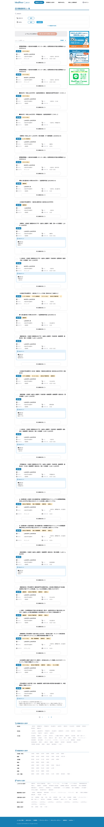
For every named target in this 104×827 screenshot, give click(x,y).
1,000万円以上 (34, 802)
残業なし (33, 785)
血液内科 (59, 726)
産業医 (51, 742)
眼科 (65, 737)
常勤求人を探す (39, 2)
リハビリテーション (62, 792)
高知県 (47, 771)
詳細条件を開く (52, 26)
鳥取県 (32, 768)
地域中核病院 (74, 785)
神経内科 (65, 726)
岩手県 (42, 753)
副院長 (36, 806)
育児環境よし (48, 787)
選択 (31, 18)
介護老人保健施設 (83, 792)
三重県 (47, 762)
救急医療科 (33, 740)
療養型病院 (39, 792)
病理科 (43, 744)
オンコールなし (56, 783)
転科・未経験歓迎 (75, 787)
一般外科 (33, 731)
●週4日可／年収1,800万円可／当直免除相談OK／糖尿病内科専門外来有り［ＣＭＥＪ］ (42, 93)
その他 (60, 744)
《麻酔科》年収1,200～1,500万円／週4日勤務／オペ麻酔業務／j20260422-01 (40, 136)
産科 (56, 737)
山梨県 (52, 759)
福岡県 (32, 774)
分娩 (64, 797)
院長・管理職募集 (82, 785)
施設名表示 (51, 789)
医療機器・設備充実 (64, 785)
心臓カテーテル (63, 799)
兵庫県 (47, 765)
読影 (50, 797)
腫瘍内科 (39, 728)
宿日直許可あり (43, 789)
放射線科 (79, 740)
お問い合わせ (28, 820)
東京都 (57, 756)
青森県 (37, 753)
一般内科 (33, 726)
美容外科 (75, 742)
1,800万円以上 (67, 802)
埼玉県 (47, 756)
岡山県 (42, 768)
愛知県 (42, 762)
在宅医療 (33, 735)
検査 (42, 797)
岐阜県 (32, 762)
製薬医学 (57, 742)
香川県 (37, 771)
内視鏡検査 (49, 799)
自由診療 (75, 799)
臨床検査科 (54, 744)
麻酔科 (74, 737)
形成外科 (79, 731)
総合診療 (73, 735)
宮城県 (47, 753)
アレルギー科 (48, 740)
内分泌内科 (72, 726)
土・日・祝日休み (73, 783)
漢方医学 (63, 742)
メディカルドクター (82, 797)
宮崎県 (57, 774)
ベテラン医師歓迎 (66, 787)
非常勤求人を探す (50, 2)
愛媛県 (42, 771)
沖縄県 (68, 774)
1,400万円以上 (51, 802)
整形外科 (73, 731)
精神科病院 (46, 792)
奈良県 (52, 765)
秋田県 (52, 753)
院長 (32, 806)
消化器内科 (53, 726)
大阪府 (42, 765)
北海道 (32, 753)
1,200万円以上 (43, 802)
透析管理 (55, 797)
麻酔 (70, 799)
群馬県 (42, 756)
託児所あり (41, 787)
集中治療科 (40, 740)
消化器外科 (54, 731)
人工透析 (45, 735)
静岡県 (37, 762)
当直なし (49, 783)
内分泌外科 (33, 733)
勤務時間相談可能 (83, 783)
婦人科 (60, 737)
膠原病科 (33, 728)
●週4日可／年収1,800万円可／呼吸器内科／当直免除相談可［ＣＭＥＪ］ (39, 114)
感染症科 (84, 726)
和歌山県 (58, 765)
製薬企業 (33, 794)
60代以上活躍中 (34, 789)
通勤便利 (39, 785)
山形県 (57, 753)
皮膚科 (69, 737)
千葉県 (52, 756)
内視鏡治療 (56, 799)
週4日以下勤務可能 (41, 783)
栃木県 (37, 756)
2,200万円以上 (84, 802)
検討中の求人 (61, 2)
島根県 (37, 768)
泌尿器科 (40, 737)
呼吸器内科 (46, 726)
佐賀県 (37, 774)
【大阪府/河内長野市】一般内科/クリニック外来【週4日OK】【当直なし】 (39, 293)
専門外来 (43, 799)
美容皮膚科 (69, 742)
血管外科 (52, 733)
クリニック (53, 792)
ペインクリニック (81, 737)
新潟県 (32, 759)
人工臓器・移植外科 (59, 735)
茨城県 (32, 756)
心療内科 (46, 742)
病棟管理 (37, 797)
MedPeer (71, 820)
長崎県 (42, 774)
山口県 (52, 768)
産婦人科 (51, 737)
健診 (77, 792)
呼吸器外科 (47, 731)
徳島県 (32, 771)
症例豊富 (45, 785)
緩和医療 (73, 740)
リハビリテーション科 (64, 740)
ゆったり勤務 (65, 783)
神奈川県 (63, 756)
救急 (60, 797)
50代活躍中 (84, 787)
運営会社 (65, 820)
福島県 (62, 753)
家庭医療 (78, 726)
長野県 (57, 759)
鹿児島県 (63, 774)
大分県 (52, 774)
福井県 (47, 759)
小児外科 (67, 731)
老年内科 (51, 735)
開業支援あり (34, 787)
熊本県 (47, 774)
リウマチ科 (55, 740)
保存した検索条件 (72, 2)
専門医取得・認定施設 (53, 785)
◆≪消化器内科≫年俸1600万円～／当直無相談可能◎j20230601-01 (37, 315)
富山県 (37, 759)
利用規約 (35, 820)
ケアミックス (71, 792)
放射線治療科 (34, 742)
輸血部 (48, 744)
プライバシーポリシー (44, 820)
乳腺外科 (40, 733)
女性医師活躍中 (57, 787)
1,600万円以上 (59, 802)
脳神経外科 (61, 731)
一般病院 (33, 792)
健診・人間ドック (81, 735)
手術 (46, 797)
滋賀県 (32, 765)
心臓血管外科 (40, 731)
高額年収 (33, 783)
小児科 (45, 737)
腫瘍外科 (67, 735)
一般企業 (39, 794)
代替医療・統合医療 (35, 744)
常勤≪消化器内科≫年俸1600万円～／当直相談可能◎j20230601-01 (37, 180)
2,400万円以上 (34, 804)
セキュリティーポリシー (56, 820)
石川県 (42, 759)
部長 (41, 806)
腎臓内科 (39, 735)
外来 (32, 797)
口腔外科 (46, 733)
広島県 (47, 768)
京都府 (37, 765)
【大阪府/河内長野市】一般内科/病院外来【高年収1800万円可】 (36, 202)
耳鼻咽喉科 (33, 737)
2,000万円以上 (75, 802)
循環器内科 (39, 726)
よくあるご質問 (20, 820)
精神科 (40, 742)
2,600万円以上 (43, 804)
